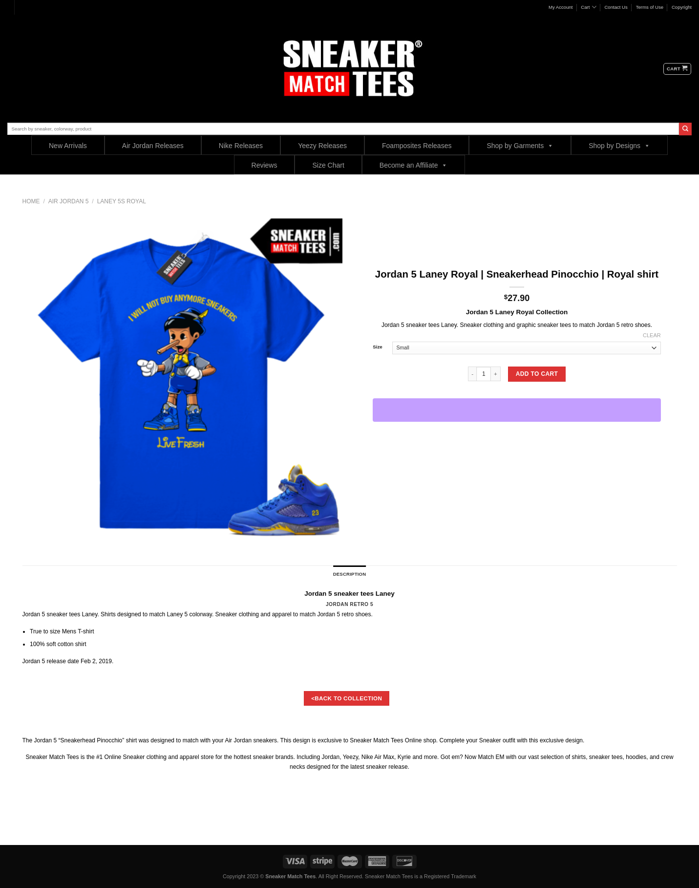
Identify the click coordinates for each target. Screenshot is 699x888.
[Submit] (685, 129)
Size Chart (328, 165)
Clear (652, 335)
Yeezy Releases (322, 146)
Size (377, 347)
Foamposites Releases (416, 146)
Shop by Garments (520, 145)
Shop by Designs (619, 145)
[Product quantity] (483, 374)
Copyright (682, 7)
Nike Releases (241, 146)
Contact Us (615, 7)
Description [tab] (349, 574)
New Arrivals (68, 146)
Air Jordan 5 (68, 201)
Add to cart (537, 373)
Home (31, 201)
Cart (588, 7)
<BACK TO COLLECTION (346, 698)
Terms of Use (650, 7)
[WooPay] (517, 410)
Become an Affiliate (414, 164)
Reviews (264, 165)
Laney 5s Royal (121, 201)
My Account (561, 7)
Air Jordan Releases (153, 146)
